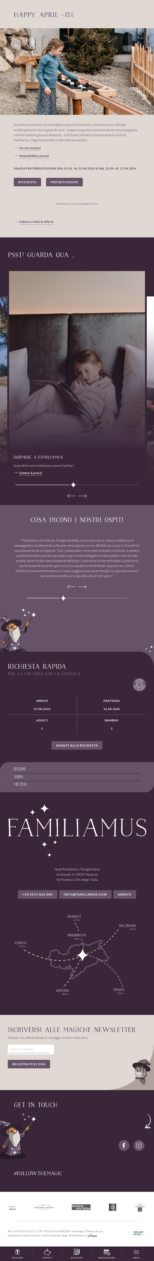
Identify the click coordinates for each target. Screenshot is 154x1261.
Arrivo (42, 705)
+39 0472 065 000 (37, 894)
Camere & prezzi (30, 472)
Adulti (42, 725)
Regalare (17, 1254)
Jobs (18, 777)
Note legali (78, 1231)
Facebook (124, 1145)
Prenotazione (106, 1254)
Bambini (111, 725)
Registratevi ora (29, 1064)
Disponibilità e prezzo (34, 155)
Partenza (111, 705)
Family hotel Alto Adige (54, 1235)
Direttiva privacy (94, 1231)
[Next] (82, 496)
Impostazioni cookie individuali (24, 1235)
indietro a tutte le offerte (36, 221)
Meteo (20, 785)
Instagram (139, 1145)
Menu (136, 1258)
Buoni (20, 769)
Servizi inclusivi (30, 148)
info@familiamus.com (85, 894)
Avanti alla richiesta (77, 745)
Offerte (47, 1254)
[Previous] (71, 496)
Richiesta (77, 1254)
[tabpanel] (77, 361)
